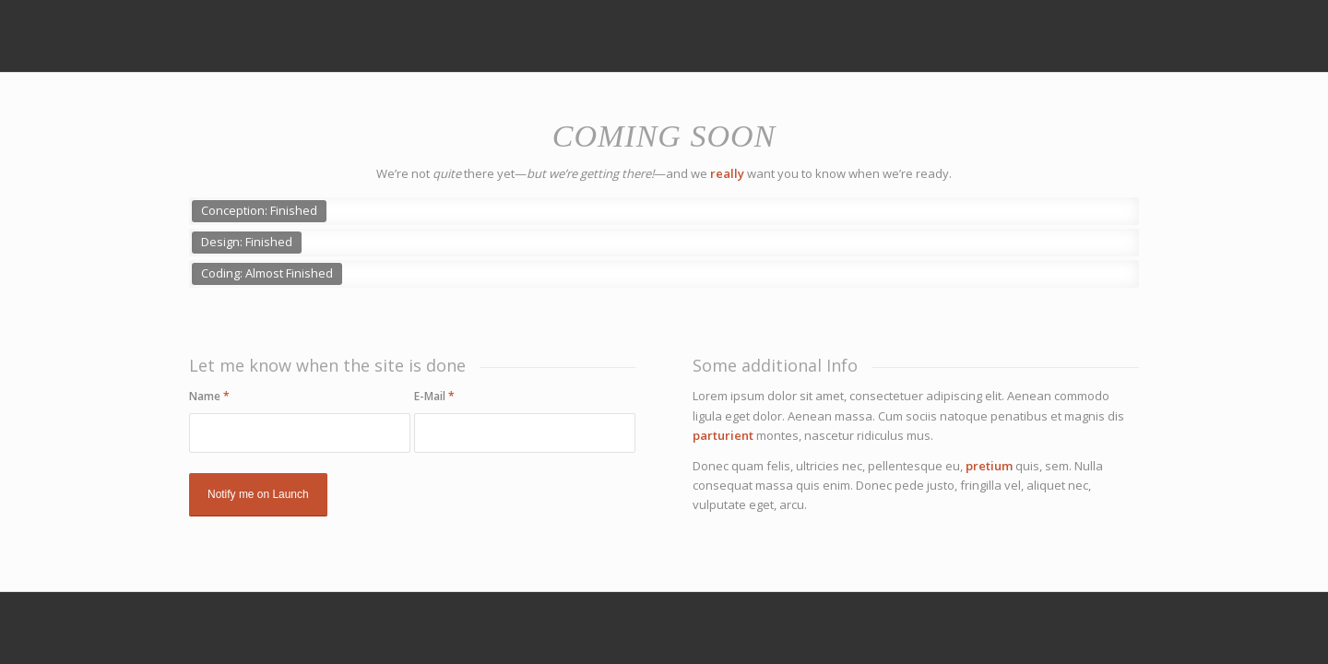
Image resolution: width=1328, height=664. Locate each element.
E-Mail (434, 396)
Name (209, 396)
